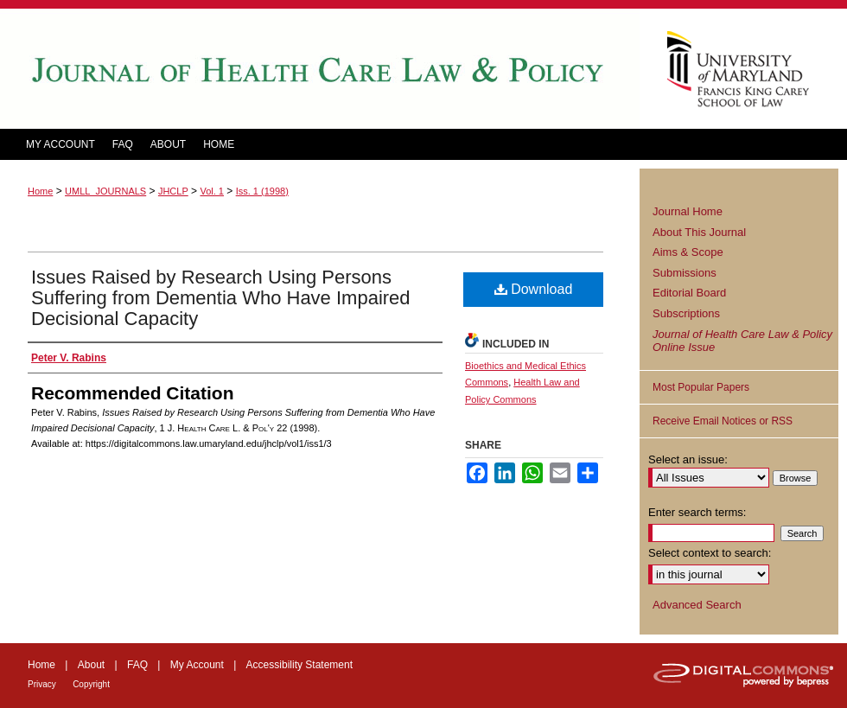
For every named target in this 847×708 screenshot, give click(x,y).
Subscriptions (686, 313)
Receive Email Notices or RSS (723, 421)
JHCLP (173, 191)
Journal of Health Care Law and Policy (320, 69)
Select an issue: (688, 459)
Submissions (684, 272)
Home (40, 191)
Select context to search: (709, 552)
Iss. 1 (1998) (262, 191)
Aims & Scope (688, 252)
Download (533, 289)
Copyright (91, 684)
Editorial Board (689, 292)
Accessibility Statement (299, 665)
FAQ (137, 665)
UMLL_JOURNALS (105, 191)
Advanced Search (697, 604)
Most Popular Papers (701, 387)
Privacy (42, 684)
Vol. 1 (212, 191)
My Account (197, 665)
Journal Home (688, 211)
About (91, 665)
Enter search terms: (697, 512)
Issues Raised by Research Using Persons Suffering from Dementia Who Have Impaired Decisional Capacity (221, 297)
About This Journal (699, 232)
